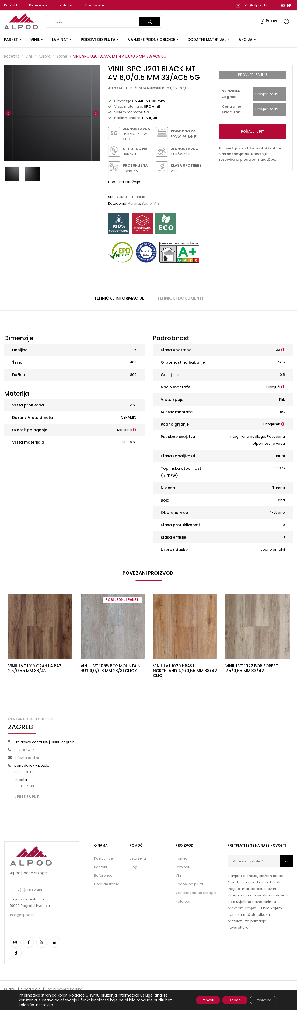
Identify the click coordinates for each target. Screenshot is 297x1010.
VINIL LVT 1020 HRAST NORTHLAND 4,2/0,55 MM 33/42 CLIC (185, 670)
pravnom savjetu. (243, 908)
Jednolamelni (273, 549)
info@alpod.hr (255, 5)
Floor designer (106, 884)
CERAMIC (129, 417)
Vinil (29, 56)
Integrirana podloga (247, 436)
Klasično (124, 429)
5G (282, 411)
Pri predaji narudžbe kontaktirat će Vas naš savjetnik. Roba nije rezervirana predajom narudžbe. (250, 154)
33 (278, 349)
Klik (282, 399)
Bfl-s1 (280, 455)
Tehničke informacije (119, 298)
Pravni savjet (57, 989)
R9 (283, 524)
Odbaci (227, 1000)
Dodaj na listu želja (124, 181)
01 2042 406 (24, 749)
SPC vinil (129, 442)
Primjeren (271, 424)
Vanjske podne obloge (196, 892)
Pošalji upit (252, 131)
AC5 (281, 362)
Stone (61, 56)
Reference (38, 5)
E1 (283, 537)
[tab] (119, 299)
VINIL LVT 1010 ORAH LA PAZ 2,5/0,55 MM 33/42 (34, 668)
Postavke (52, 1004)
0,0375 (279, 468)
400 (133, 362)
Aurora (44, 56)
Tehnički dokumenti (180, 298)
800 (133, 374)
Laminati (183, 866)
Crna (280, 500)
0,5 (282, 374)
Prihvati (195, 1000)
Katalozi (67, 5)
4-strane (277, 512)
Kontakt (10, 5)
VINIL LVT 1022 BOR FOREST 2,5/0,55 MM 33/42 (251, 668)
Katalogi (183, 901)
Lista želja (138, 858)
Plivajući (273, 387)
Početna (12, 56)
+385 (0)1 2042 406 (26, 890)
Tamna (278, 487)
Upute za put (26, 796)
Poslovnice (94, 5)
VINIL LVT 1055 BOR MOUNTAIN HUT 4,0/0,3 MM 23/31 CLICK (111, 668)
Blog (133, 866)
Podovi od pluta (189, 884)
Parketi (182, 858)
